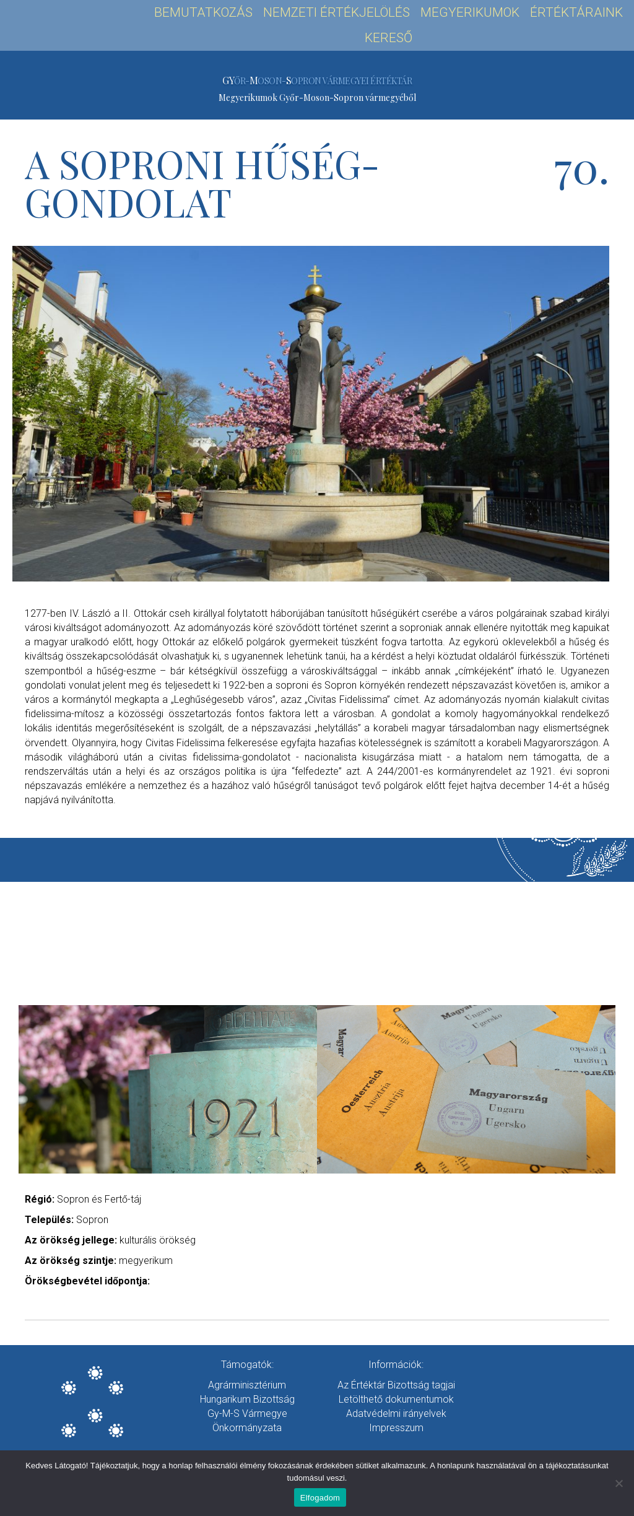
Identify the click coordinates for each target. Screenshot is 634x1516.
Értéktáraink (576, 12)
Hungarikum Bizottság (247, 1399)
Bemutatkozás (203, 12)
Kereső (388, 37)
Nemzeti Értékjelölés (336, 12)
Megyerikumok (469, 12)
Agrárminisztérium (247, 1385)
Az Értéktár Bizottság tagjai (396, 1385)
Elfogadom (320, 1497)
